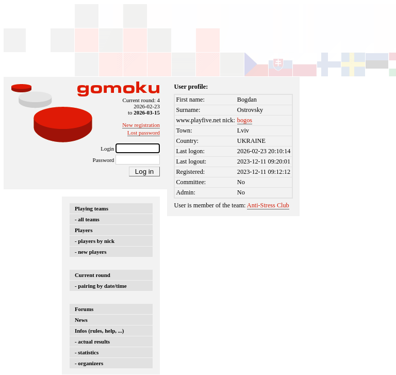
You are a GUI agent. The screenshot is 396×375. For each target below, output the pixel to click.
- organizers (89, 363)
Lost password (143, 132)
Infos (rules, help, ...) (99, 331)
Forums (84, 309)
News (81, 320)
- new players (91, 252)
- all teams (87, 219)
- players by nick (94, 241)
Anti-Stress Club (268, 205)
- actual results (92, 341)
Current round (92, 275)
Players (83, 230)
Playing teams (91, 208)
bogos (244, 120)
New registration (141, 125)
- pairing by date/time (101, 286)
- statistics (86, 352)
